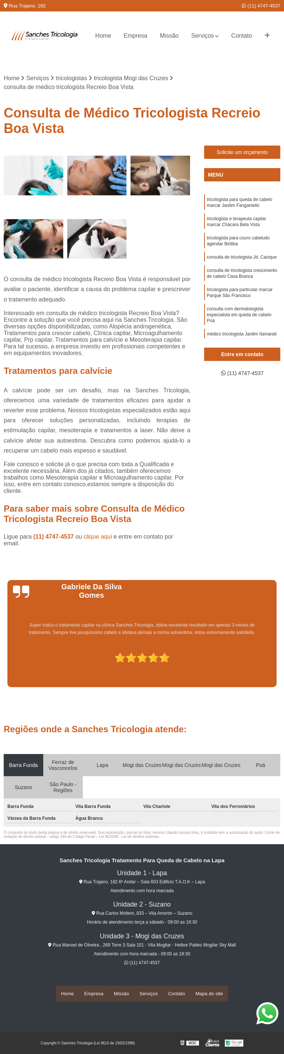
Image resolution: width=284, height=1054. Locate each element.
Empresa (135, 36)
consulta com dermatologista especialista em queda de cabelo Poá (239, 324)
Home (103, 36)
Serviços (202, 36)
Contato (241, 36)
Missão (169, 36)
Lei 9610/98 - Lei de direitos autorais (129, 837)
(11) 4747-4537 (261, 5)
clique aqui (98, 537)
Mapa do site (209, 994)
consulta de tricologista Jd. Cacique (242, 262)
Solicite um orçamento (242, 153)
